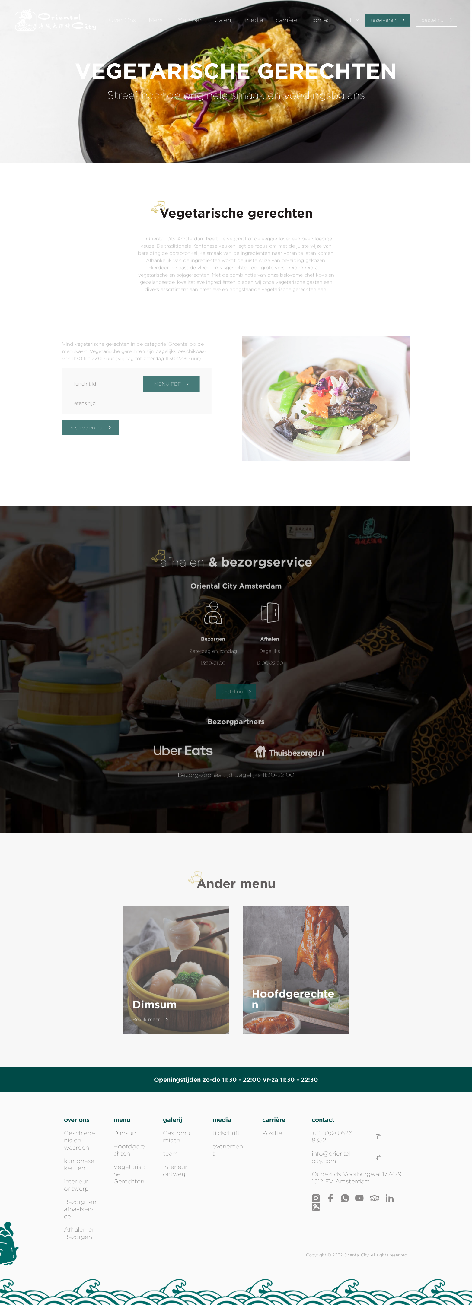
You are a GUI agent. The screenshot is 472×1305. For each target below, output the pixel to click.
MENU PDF (167, 383)
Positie (272, 1133)
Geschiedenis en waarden (79, 1140)
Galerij (225, 21)
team (170, 1153)
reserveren (384, 21)
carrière (285, 21)
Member (193, 21)
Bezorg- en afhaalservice (80, 1209)
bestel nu (435, 21)
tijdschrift (226, 1133)
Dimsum (125, 1133)
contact (318, 21)
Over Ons (129, 21)
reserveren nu (86, 427)
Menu (162, 21)
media (254, 21)
